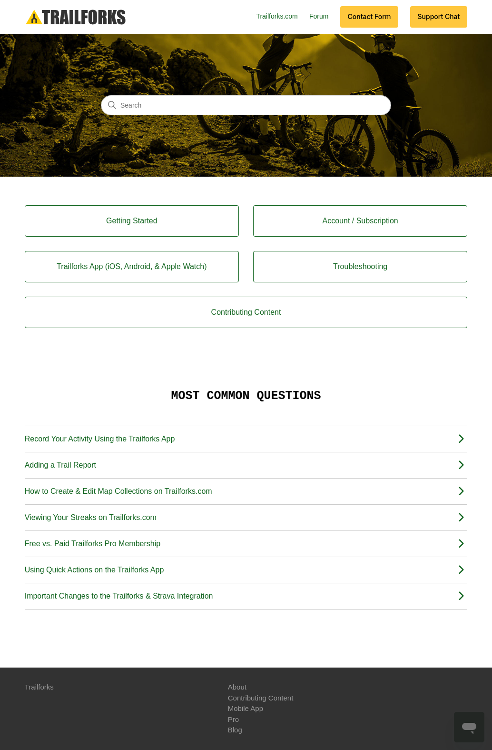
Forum (318, 16)
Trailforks (39, 687)
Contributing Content (261, 698)
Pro (233, 719)
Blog (235, 730)
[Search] (246, 105)
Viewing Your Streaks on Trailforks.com (91, 517)
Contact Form (369, 16)
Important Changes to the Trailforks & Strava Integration (119, 596)
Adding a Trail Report (60, 465)
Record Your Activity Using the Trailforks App (100, 439)
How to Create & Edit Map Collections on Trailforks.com (118, 491)
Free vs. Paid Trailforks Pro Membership (92, 544)
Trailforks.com (276, 16)
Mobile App (245, 708)
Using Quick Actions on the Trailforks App (94, 570)
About (237, 687)
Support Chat (439, 16)
